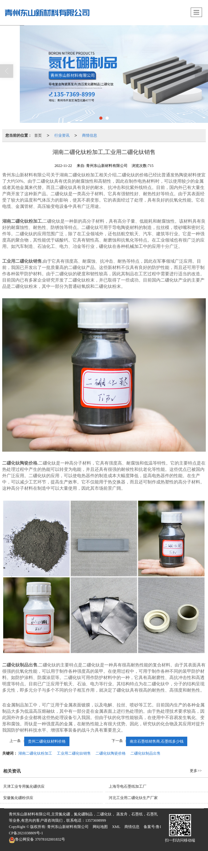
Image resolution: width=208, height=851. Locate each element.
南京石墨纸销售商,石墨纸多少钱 (156, 741)
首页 (38, 135)
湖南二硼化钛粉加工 (35, 753)
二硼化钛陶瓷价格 (111, 753)
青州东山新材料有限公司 (68, 827)
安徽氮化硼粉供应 (18, 798)
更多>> (196, 770)
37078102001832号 (37, 839)
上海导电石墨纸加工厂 (127, 786)
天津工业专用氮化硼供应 (24, 786)
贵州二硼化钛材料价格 (47, 741)
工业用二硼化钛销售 (74, 753)
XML (116, 827)
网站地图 (100, 827)
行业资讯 (61, 135)
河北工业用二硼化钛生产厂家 (133, 798)
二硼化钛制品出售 (145, 753)
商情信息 (89, 135)
